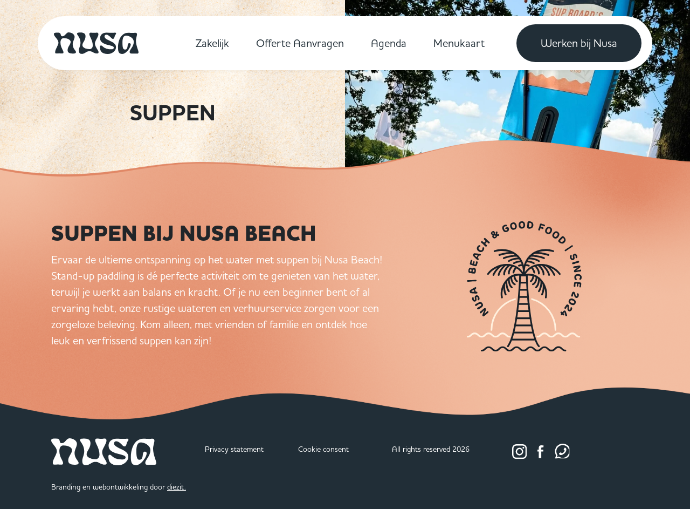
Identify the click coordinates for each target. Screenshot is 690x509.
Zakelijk (212, 43)
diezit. (176, 487)
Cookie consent (323, 449)
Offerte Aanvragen (300, 43)
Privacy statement (234, 449)
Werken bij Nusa (579, 43)
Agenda (388, 43)
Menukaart (459, 43)
